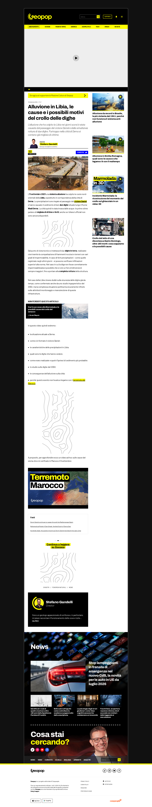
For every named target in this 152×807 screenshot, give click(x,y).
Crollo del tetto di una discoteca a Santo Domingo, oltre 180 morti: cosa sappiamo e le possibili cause (108, 242)
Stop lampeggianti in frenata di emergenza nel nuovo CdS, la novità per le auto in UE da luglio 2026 (105, 673)
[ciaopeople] (115, 800)
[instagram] (109, 771)
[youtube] (114, 771)
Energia (74, 27)
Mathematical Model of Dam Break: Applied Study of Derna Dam (50, 526)
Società (117, 27)
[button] (122, 16)
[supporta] (107, 17)
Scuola (58, 760)
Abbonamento (34, 27)
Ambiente (77, 760)
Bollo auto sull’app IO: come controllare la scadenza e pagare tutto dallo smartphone (63, 712)
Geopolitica (86, 27)
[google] (47, 801)
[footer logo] (50, 771)
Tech (97, 27)
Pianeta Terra (61, 27)
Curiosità (49, 760)
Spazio (107, 27)
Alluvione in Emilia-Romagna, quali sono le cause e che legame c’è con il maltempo (107, 159)
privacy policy (85, 781)
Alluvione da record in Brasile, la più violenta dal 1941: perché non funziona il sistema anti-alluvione (108, 117)
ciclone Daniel (80, 201)
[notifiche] (116, 16)
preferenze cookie (86, 791)
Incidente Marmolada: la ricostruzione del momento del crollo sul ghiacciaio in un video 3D (107, 200)
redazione (84, 788)
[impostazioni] (107, 784)
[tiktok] (105, 771)
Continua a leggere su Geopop (58, 546)
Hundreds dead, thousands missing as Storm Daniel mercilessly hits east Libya (55, 531)
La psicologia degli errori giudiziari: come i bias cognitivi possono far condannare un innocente (87, 712)
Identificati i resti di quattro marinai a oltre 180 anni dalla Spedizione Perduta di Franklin (41, 712)
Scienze (47, 27)
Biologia (67, 760)
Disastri (87, 760)
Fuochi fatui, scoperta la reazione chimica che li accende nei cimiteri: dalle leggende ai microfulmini (110, 713)
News (33, 760)
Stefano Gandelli (59, 602)
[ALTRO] (35, 621)
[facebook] (119, 771)
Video (40, 760)
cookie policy (85, 784)
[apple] (36, 801)
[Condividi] (82, 152)
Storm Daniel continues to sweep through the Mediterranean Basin (51, 522)
